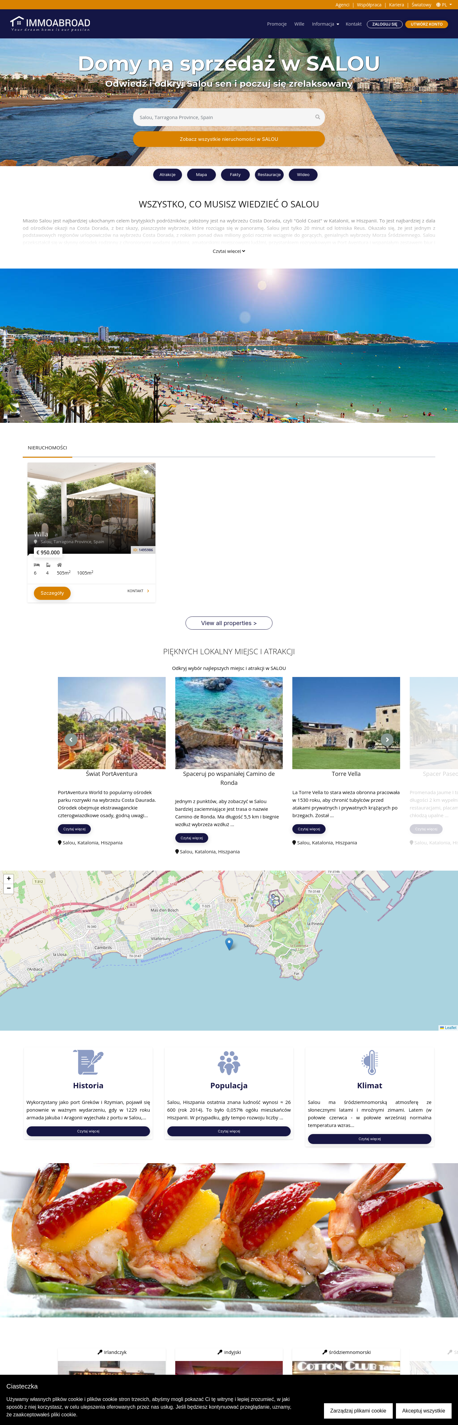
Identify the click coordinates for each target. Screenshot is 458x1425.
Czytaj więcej (229, 251)
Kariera (396, 5)
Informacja (323, 24)
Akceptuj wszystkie (423, 1410)
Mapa (201, 174)
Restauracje (269, 174)
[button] (229, 945)
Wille (299, 24)
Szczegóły (52, 594)
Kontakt (353, 24)
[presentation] (71, 740)
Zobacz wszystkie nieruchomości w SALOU (229, 139)
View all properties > (229, 624)
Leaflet (448, 1028)
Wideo (303, 174)
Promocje (276, 24)
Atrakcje (168, 174)
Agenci (342, 5)
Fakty (235, 174)
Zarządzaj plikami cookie (358, 1410)
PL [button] (442, 5)
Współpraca (369, 5)
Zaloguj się (384, 24)
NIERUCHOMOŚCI (47, 447)
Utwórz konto (427, 24)
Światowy (421, 5)
